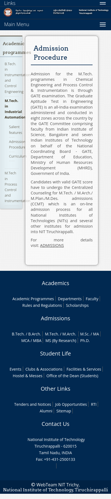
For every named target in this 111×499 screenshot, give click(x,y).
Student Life (55, 353)
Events (15, 369)
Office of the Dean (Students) (72, 375)
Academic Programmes (33, 298)
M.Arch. (69, 334)
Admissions (55, 318)
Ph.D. (85, 340)
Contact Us (55, 424)
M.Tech (51, 334)
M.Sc (84, 334)
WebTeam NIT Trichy (57, 485)
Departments (70, 298)
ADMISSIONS (52, 245)
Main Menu (16, 24)
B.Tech (18, 334)
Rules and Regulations (42, 305)
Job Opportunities (71, 404)
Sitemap (63, 410)
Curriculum (18, 156)
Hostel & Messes (27, 375)
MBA (37, 340)
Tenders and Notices (32, 404)
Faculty (92, 298)
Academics (55, 283)
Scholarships (77, 305)
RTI (93, 404)
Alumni (46, 410)
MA (96, 334)
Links (9, 3)
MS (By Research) (60, 340)
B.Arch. (34, 334)
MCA (25, 340)
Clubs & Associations (44, 369)
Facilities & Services (83, 369)
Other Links (55, 388)
